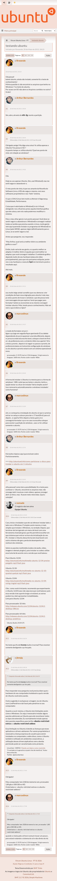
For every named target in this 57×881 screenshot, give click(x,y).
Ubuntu (48, 871)
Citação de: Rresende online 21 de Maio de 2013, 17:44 (24, 814)
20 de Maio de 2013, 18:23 (13, 71)
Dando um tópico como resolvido (33, 748)
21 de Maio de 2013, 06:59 (19, 638)
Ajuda (15, 864)
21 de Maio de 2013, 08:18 (19, 667)
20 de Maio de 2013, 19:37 (18, 324)
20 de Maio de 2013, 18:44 (18, 137)
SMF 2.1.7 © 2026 (22, 877)
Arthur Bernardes (25, 97)
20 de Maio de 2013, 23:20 (19, 515)
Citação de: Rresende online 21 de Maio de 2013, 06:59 (24, 676)
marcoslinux (22, 313)
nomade (20, 503)
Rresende (21, 60)
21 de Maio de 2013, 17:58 (19, 806)
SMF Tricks (38, 868)
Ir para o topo (10, 849)
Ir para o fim (10, 55)
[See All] (7, 40)
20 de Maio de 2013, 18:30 (18, 108)
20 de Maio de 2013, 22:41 (18, 479)
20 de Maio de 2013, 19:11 (18, 286)
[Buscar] (42, 30)
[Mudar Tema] (14, 2)
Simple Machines (36, 877)
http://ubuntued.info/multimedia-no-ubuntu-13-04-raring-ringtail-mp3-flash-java (26, 582)
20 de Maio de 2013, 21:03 (18, 406)
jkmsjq (19, 657)
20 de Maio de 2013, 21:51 (18, 447)
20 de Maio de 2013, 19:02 (18, 169)
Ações (48, 55)
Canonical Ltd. (28, 874)
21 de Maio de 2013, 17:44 (19, 770)
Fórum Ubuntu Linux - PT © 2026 (29, 861)
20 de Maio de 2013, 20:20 (18, 373)
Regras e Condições (25, 864)
